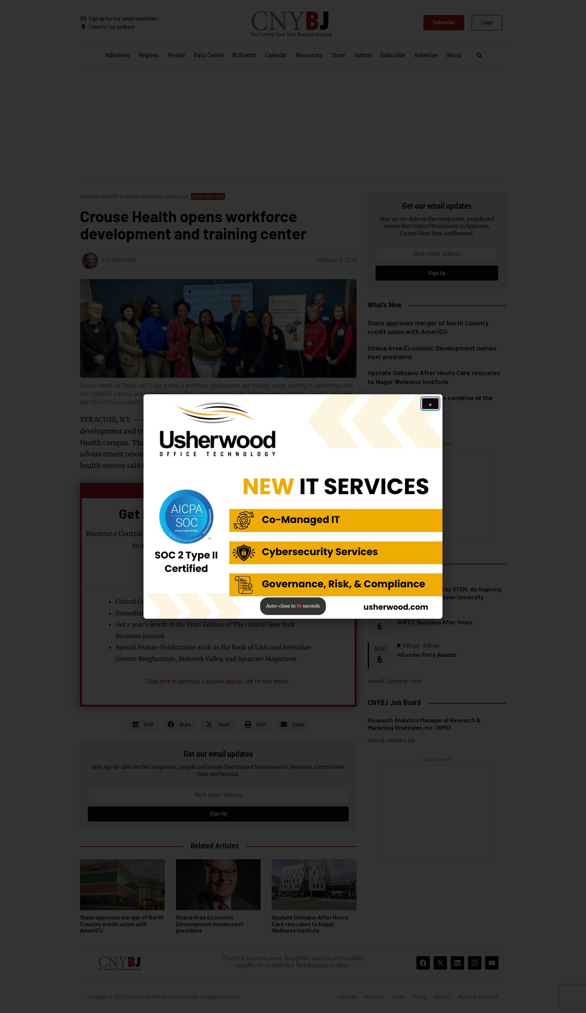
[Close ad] (430, 403)
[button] (293, 506)
